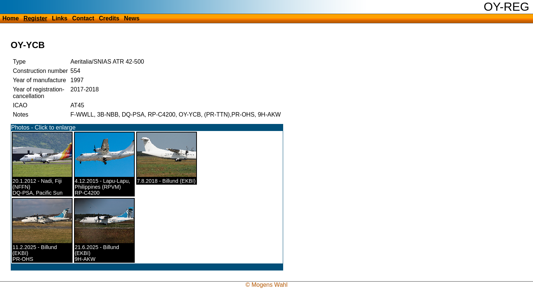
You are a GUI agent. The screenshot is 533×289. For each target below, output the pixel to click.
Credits (109, 18)
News (132, 18)
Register (35, 18)
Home (10, 18)
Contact (83, 18)
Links (59, 18)
